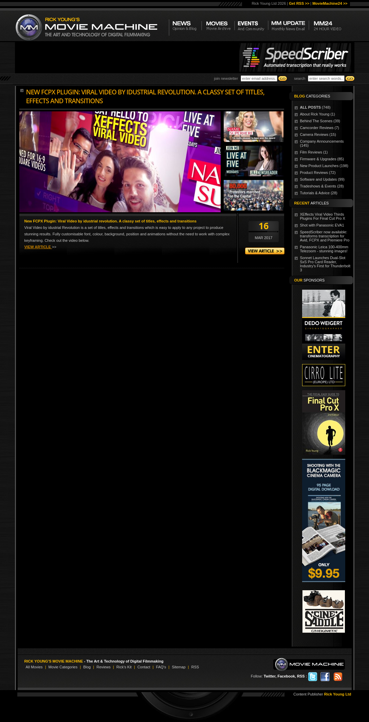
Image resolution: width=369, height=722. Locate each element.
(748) (315, 107)
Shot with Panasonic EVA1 (322, 225)
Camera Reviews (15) (318, 134)
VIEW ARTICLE (38, 247)
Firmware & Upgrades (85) (322, 159)
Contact (143, 667)
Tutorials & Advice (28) (318, 193)
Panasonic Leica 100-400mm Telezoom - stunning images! (324, 249)
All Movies (34, 667)
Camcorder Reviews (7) (319, 128)
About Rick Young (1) (317, 114)
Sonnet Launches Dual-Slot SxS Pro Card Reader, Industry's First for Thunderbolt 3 (325, 264)
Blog (87, 667)
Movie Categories (63, 667)
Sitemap (178, 667)
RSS (195, 667)
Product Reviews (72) (318, 172)
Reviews (103, 667)
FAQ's (161, 667)
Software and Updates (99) (322, 179)
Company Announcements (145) (322, 143)
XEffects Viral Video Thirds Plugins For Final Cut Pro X (322, 216)
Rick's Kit (124, 667)
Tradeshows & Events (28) (322, 186)
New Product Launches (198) (324, 166)
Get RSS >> (299, 3)
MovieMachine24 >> (329, 3)
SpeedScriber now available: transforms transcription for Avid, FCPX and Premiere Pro (325, 236)
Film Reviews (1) (314, 152)
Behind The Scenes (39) (320, 121)
